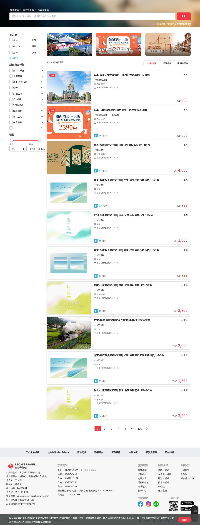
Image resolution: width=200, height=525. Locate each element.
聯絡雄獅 (169, 452)
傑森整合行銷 (187, 478)
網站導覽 (142, 486)
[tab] (151, 63)
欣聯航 (161, 486)
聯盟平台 (98, 452)
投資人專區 (151, 452)
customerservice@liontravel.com (33, 496)
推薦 (52, 75)
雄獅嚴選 (185, 470)
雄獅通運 (162, 490)
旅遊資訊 (81, 452)
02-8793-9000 (21, 492)
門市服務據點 (32, 452)
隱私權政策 (143, 482)
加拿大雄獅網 (164, 474)
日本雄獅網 (163, 482)
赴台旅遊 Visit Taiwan (58, 452)
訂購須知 (142, 474)
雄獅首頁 (14, 10)
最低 (11, 144)
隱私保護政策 (44, 521)
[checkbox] (10, 39)
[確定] (184, 16)
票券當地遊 (28, 10)
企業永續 (133, 452)
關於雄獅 (142, 470)
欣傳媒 (184, 474)
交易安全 (142, 478)
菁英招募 (116, 452)
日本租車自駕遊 (182, 24)
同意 (184, 520)
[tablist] (167, 63)
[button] (25, 139)
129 (140, 428)
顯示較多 (15, 57)
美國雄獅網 (163, 470)
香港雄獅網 (163, 478)
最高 (31, 144)
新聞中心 (142, 490)
